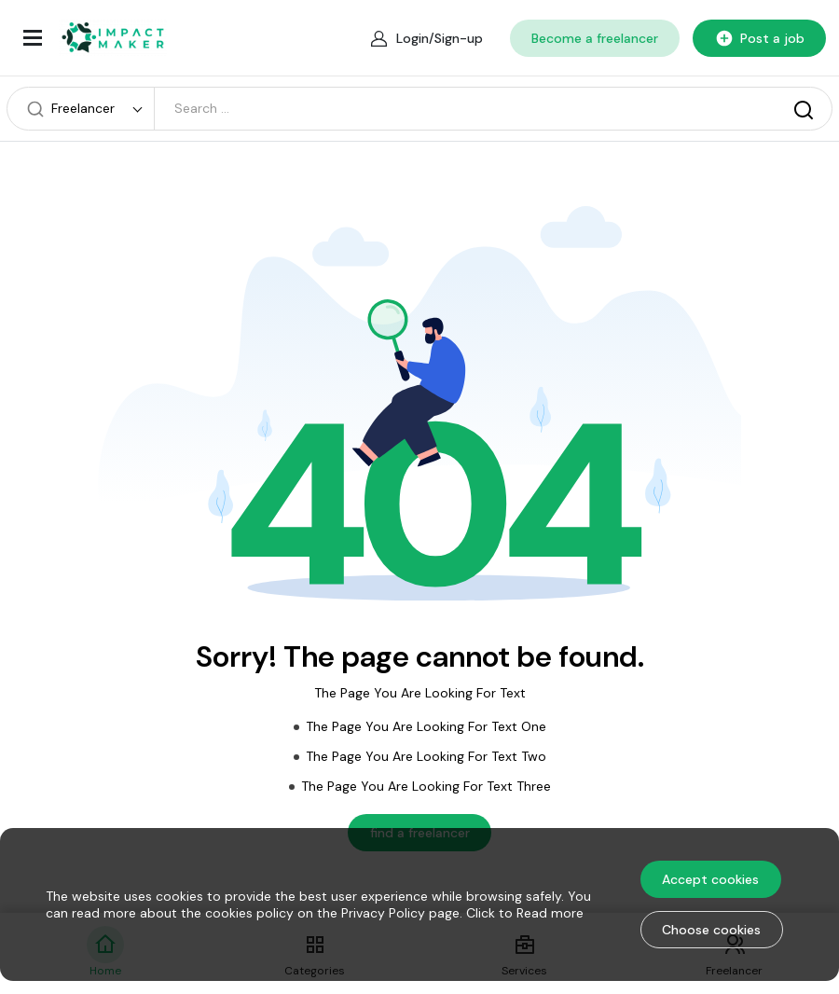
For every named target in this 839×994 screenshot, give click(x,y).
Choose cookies (711, 929)
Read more (550, 912)
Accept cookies (710, 879)
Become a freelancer (594, 38)
